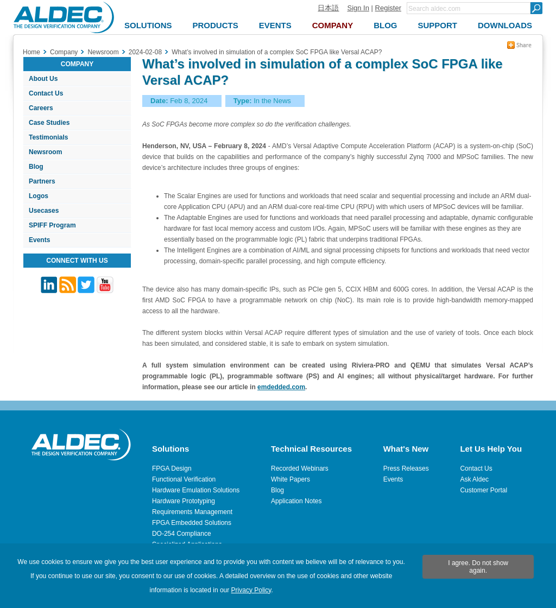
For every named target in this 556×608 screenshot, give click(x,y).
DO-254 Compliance (181, 533)
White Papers (290, 479)
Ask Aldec (474, 479)
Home (31, 52)
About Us (43, 79)
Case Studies (49, 122)
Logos (38, 196)
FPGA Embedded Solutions (191, 523)
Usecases (44, 210)
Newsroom (45, 152)
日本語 (328, 8)
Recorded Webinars (299, 468)
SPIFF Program (52, 225)
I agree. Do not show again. (478, 566)
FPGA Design (172, 468)
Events (39, 240)
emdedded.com (281, 387)
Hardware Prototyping (183, 501)
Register (388, 8)
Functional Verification (184, 479)
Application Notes (296, 501)
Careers (41, 108)
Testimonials (48, 137)
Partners (42, 181)
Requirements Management (192, 512)
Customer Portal (483, 490)
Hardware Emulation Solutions (195, 490)
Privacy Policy (251, 590)
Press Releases (406, 468)
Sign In (358, 8)
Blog (36, 166)
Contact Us (46, 93)
